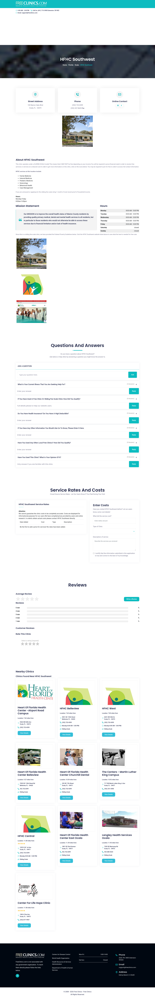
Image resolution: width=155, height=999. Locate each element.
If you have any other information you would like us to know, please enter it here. (51, 428)
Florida (70, 65)
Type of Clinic (98, 526)
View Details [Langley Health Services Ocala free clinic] (108, 861)
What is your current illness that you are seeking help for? (41, 384)
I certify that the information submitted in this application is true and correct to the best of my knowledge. (115, 554)
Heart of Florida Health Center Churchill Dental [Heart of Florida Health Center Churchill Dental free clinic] (74, 773)
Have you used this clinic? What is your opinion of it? (39, 457)
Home (65, 65)
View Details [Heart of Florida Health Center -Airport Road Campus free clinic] (24, 733)
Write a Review (131, 599)
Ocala (77, 65)
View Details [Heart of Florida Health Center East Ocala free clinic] (66, 861)
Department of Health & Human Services (62, 969)
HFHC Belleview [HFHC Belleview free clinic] (69, 708)
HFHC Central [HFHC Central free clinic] (26, 836)
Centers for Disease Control (61, 954)
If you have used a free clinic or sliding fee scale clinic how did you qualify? (49, 399)
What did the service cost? (102, 516)
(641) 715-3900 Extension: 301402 (48, 10)
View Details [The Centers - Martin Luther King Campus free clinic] (108, 794)
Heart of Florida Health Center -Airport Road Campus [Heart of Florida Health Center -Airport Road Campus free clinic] (32, 710)
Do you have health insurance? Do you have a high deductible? (43, 413)
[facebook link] (17, 975)
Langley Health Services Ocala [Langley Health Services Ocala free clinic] (117, 837)
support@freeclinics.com (29, 13)
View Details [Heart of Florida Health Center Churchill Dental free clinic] (66, 798)
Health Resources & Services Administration (61, 963)
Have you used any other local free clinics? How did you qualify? (44, 443)
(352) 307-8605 (76, 108)
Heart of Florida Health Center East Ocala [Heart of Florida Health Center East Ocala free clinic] (74, 837)
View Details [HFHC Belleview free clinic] (66, 735)
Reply (134, 391)
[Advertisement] (77, 30)
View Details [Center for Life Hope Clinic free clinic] (24, 925)
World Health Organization (60, 958)
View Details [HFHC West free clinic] (108, 735)
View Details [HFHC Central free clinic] (24, 865)
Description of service (100, 537)
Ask (132, 375)
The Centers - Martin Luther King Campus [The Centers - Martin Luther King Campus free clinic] (119, 773)
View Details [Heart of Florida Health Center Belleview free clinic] (24, 798)
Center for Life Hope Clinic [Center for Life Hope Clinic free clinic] (34, 903)
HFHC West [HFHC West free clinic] (109, 708)
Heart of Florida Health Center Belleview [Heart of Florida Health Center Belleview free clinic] (32, 773)
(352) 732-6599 (77, 105)
